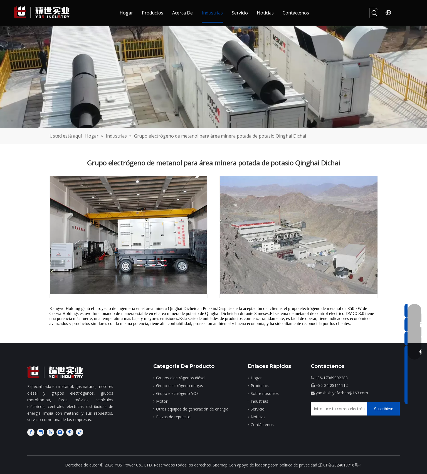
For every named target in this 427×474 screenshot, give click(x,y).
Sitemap (220, 465)
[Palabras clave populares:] (374, 13)
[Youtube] (50, 432)
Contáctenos (262, 424)
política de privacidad (298, 465)
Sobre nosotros (265, 393)
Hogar (256, 377)
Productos (260, 385)
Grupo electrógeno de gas (179, 385)
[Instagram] (60, 432)
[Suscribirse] (383, 409)
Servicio (258, 409)
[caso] (213, 77)
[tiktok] (79, 432)
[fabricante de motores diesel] (55, 372)
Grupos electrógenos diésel (180, 377)
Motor (161, 401)
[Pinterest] (69, 432)
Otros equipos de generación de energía (192, 409)
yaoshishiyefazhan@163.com (342, 392)
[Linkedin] (40, 432)
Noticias (258, 416)
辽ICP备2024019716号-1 (340, 465)
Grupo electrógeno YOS (177, 393)
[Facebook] (30, 432)
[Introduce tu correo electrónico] (338, 408)
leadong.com (266, 465)
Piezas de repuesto (173, 416)
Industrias (259, 401)
